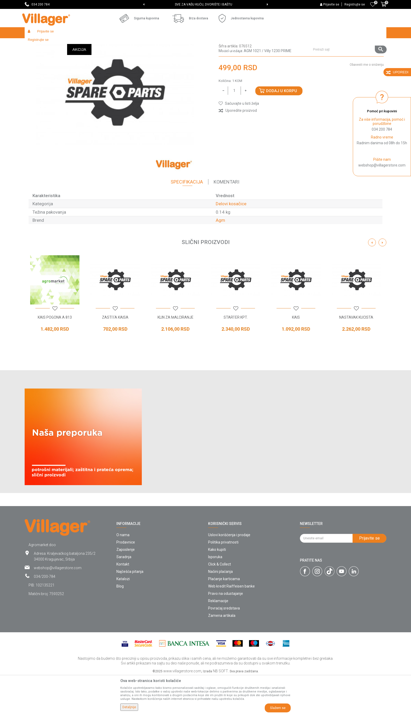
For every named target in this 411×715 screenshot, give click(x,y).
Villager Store (35, 44)
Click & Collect (219, 602)
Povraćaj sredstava (224, 646)
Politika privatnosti (223, 580)
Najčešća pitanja (129, 610)
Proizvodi (56, 44)
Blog (120, 624)
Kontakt (122, 602)
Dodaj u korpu (281, 129)
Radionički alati (93, 44)
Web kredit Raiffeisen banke (231, 624)
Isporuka (215, 595)
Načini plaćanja (220, 610)
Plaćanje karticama (224, 617)
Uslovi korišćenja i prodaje (229, 573)
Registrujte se (354, 4)
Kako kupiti (217, 588)
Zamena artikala (221, 654)
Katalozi (123, 617)
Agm (220, 258)
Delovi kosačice (171, 44)
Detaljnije (129, 707)
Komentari (226, 220)
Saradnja (123, 595)
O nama (122, 573)
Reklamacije (218, 639)
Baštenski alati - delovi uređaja (132, 44)
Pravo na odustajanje (225, 632)
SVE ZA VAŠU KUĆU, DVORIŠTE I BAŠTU (205, 4)
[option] (205, 4)
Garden (72, 44)
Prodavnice (125, 580)
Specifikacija (187, 220)
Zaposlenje (125, 588)
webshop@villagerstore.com (381, 165)
